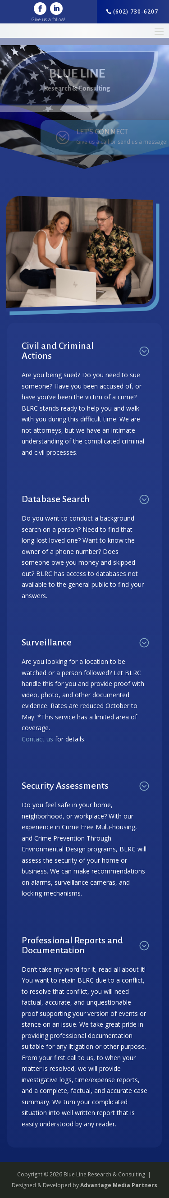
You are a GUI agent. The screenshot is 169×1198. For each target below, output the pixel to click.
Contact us (37, 739)
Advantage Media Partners (118, 1185)
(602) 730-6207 (135, 11)
